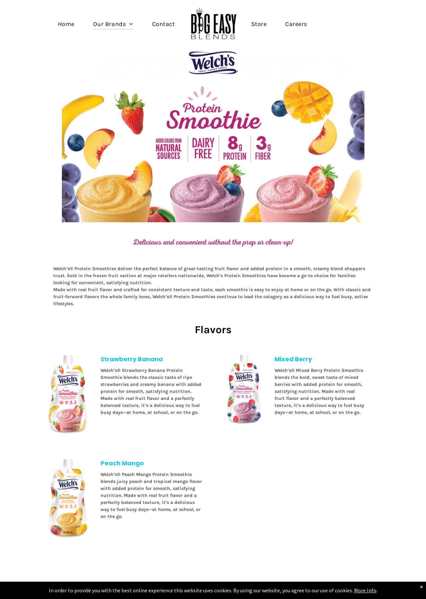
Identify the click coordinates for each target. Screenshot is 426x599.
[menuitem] (66, 23)
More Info (358, 590)
